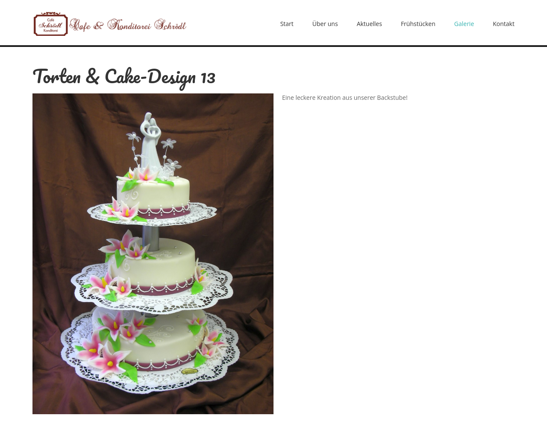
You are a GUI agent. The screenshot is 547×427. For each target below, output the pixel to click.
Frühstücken (418, 24)
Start (287, 24)
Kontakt (504, 24)
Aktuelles (369, 24)
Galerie (464, 24)
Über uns (325, 24)
